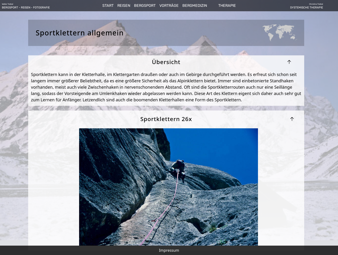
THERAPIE (227, 5)
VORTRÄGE (169, 5)
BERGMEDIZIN (194, 5)
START (108, 5)
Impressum (169, 250)
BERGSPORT (145, 5)
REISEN (123, 5)
